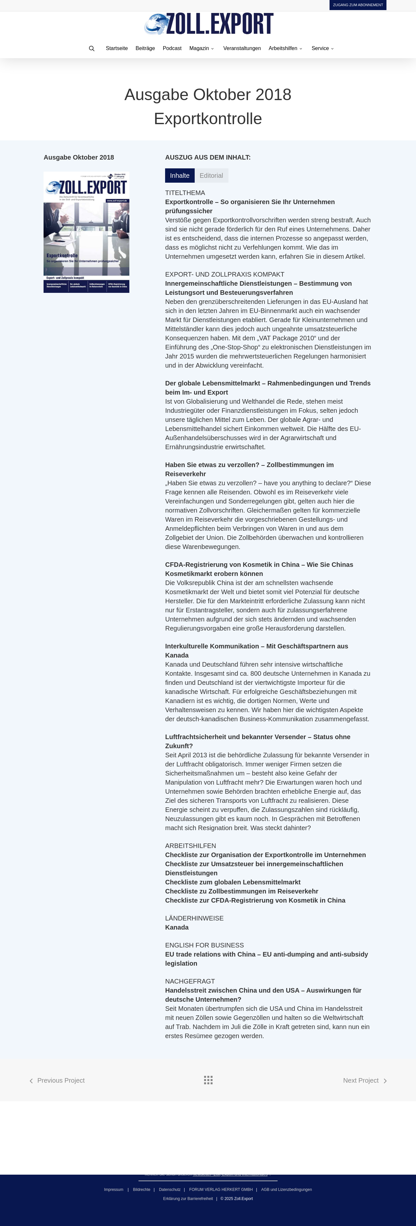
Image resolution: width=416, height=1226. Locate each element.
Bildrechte (141, 1189)
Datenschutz (170, 1189)
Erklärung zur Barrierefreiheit (188, 1198)
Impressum (114, 1189)
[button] (180, 175)
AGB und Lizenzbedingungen (286, 1189)
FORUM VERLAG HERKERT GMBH (221, 1189)
